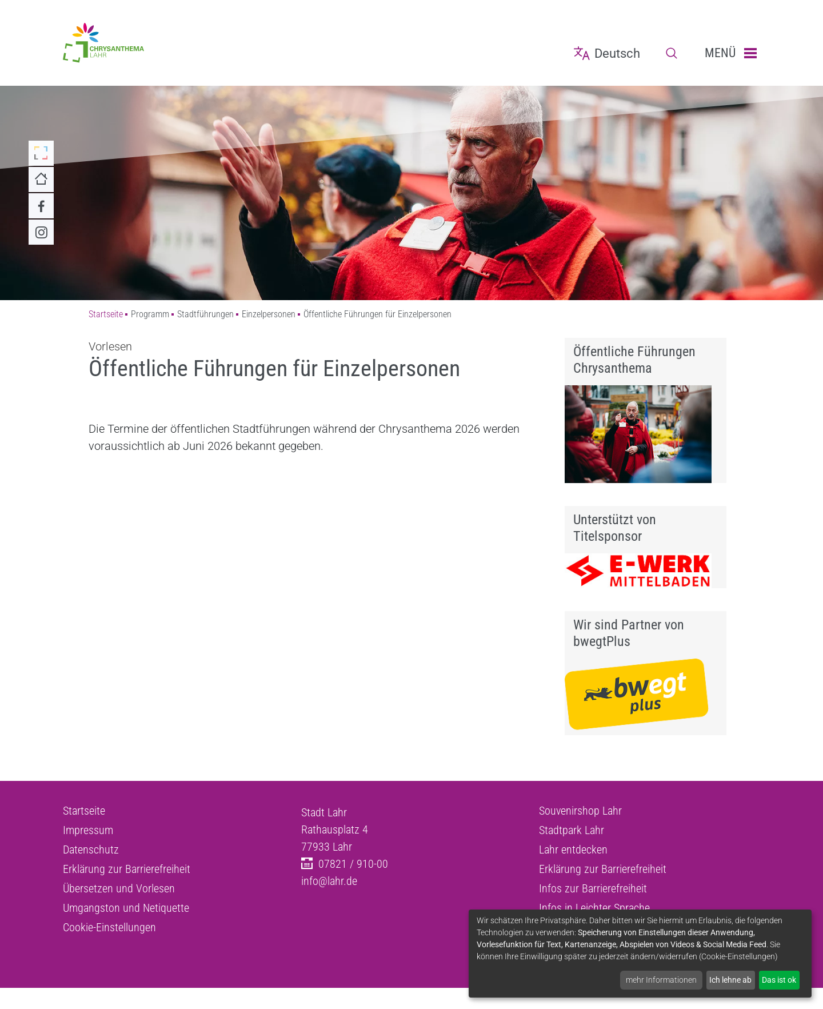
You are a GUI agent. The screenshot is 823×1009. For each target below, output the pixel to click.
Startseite (84, 810)
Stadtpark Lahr (571, 830)
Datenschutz (91, 849)
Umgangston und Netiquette (126, 908)
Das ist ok (779, 979)
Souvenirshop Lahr (580, 810)
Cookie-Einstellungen (109, 927)
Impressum (88, 830)
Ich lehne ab (730, 979)
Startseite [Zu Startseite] (106, 314)
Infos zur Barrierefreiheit (593, 888)
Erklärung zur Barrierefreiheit (126, 869)
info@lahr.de (329, 881)
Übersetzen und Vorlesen (119, 888)
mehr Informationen (661, 979)
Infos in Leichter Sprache (594, 908)
